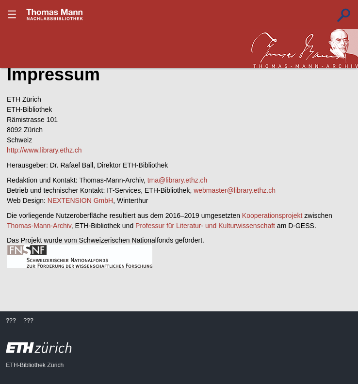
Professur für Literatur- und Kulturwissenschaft (205, 226)
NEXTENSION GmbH (80, 200)
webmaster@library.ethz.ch (235, 190)
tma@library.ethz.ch (177, 180)
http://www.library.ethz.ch (44, 150)
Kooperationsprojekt (272, 215)
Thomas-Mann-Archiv (39, 226)
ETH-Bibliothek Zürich (35, 365)
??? (55, 14)
